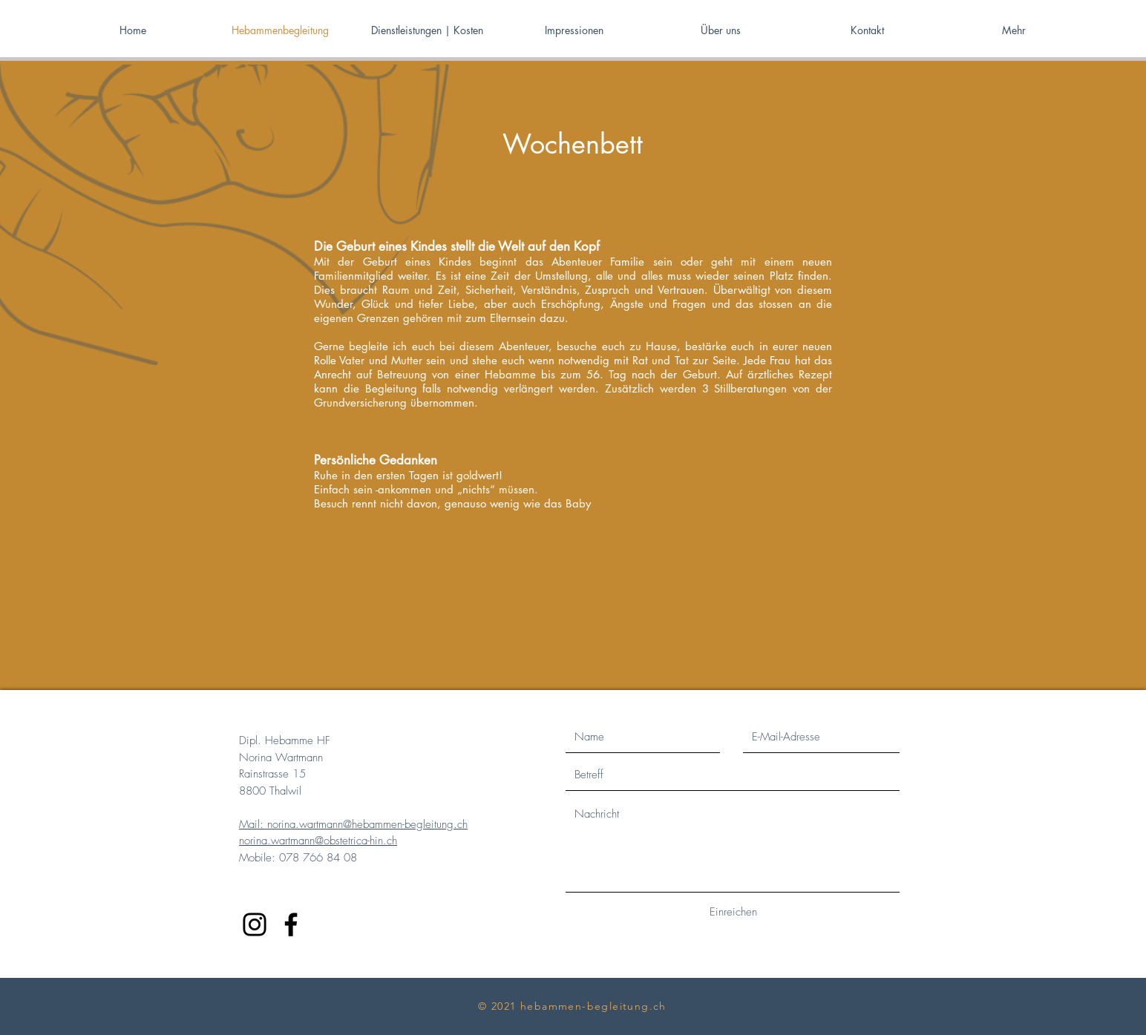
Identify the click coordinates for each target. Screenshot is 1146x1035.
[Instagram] (254, 924)
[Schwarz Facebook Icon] (291, 924)
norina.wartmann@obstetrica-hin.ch (318, 840)
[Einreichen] (733, 912)
